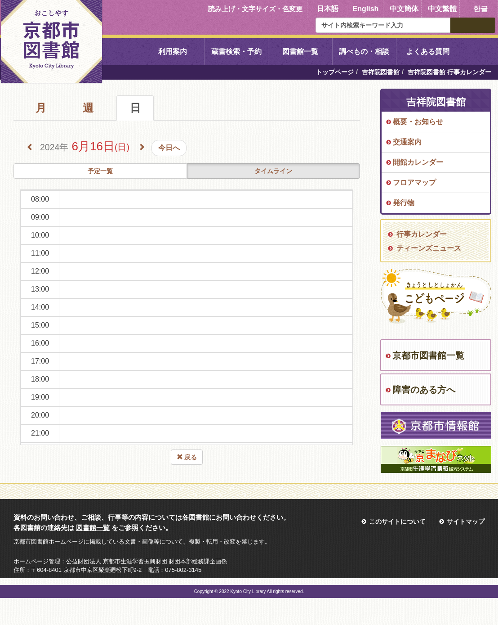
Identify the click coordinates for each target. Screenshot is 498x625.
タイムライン (273, 171)
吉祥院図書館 (381, 72)
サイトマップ (466, 521)
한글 (480, 9)
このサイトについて (397, 521)
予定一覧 (100, 171)
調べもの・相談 (364, 51)
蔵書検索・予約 (236, 51)
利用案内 (172, 51)
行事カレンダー (421, 234)
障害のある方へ (423, 390)
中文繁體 (442, 9)
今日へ (169, 148)
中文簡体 (404, 9)
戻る (187, 457)
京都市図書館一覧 (428, 355)
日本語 (327, 9)
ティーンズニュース (428, 248)
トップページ (335, 72)
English (366, 9)
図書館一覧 (300, 51)
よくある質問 (427, 51)
